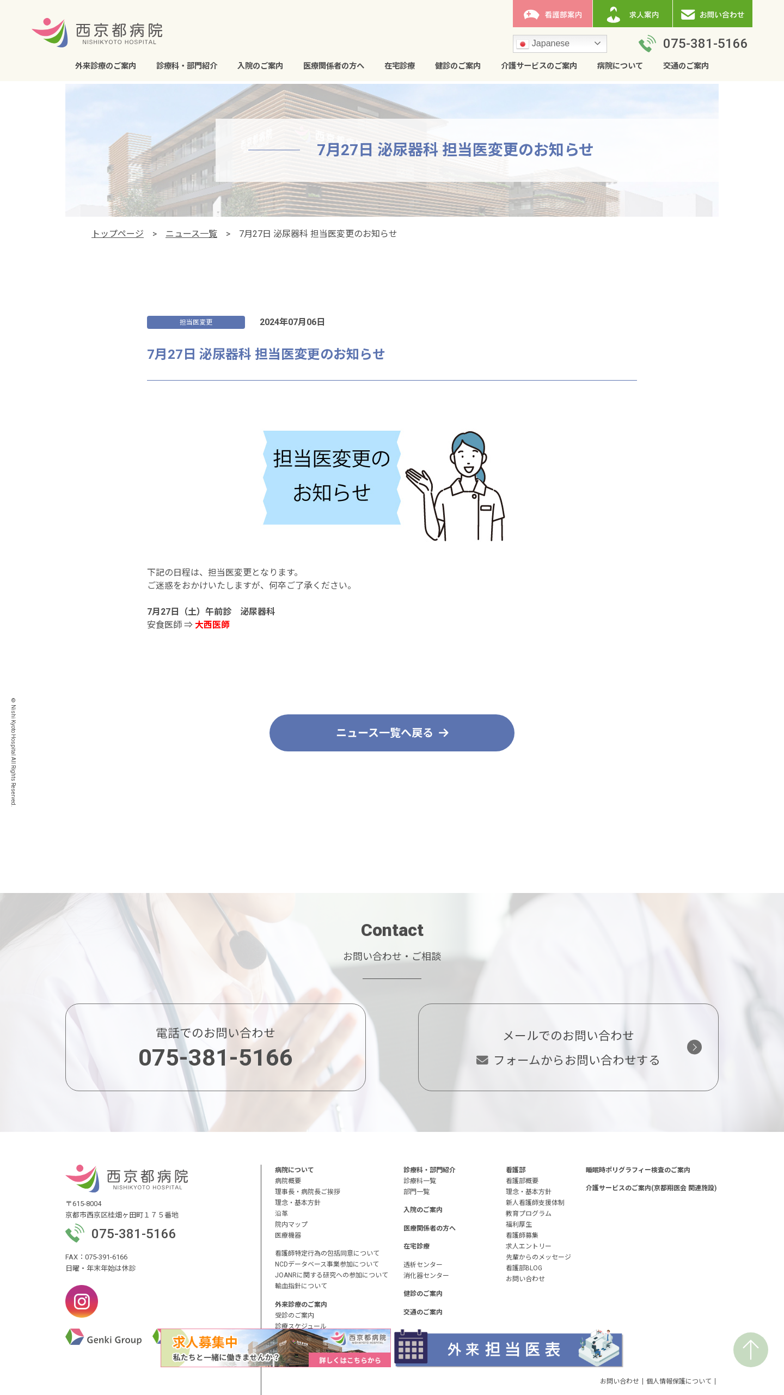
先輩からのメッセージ (538, 1257)
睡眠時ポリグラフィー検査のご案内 (638, 1170)
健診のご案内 (458, 66)
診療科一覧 (419, 1181)
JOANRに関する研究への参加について (331, 1275)
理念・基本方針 (298, 1203)
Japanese (542, 44)
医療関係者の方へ (333, 66)
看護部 (515, 1170)
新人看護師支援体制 (535, 1203)
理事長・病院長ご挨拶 (307, 1192)
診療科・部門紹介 (186, 66)
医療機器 (288, 1235)
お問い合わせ (525, 1279)
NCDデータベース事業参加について (327, 1264)
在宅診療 (399, 66)
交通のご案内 (686, 66)
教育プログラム (529, 1213)
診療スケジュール (301, 1326)
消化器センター (426, 1276)
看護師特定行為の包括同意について (327, 1253)
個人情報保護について (679, 1381)
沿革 (281, 1213)
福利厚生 (519, 1224)
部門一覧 (416, 1192)
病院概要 (288, 1181)
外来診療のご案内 (105, 66)
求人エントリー (529, 1246)
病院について (620, 66)
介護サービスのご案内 (539, 66)
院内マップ (291, 1224)
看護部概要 (522, 1181)
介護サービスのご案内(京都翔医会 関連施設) (651, 1188)
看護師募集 (522, 1235)
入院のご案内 (260, 66)
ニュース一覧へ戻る (392, 732)
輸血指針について (301, 1286)
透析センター (423, 1265)
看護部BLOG (524, 1268)
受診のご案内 (294, 1315)
